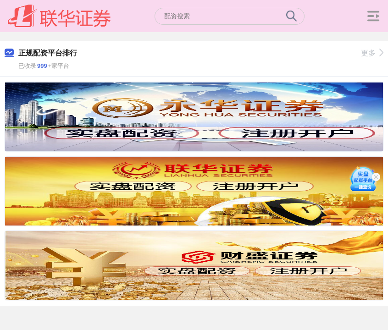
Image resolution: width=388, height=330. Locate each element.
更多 (372, 53)
